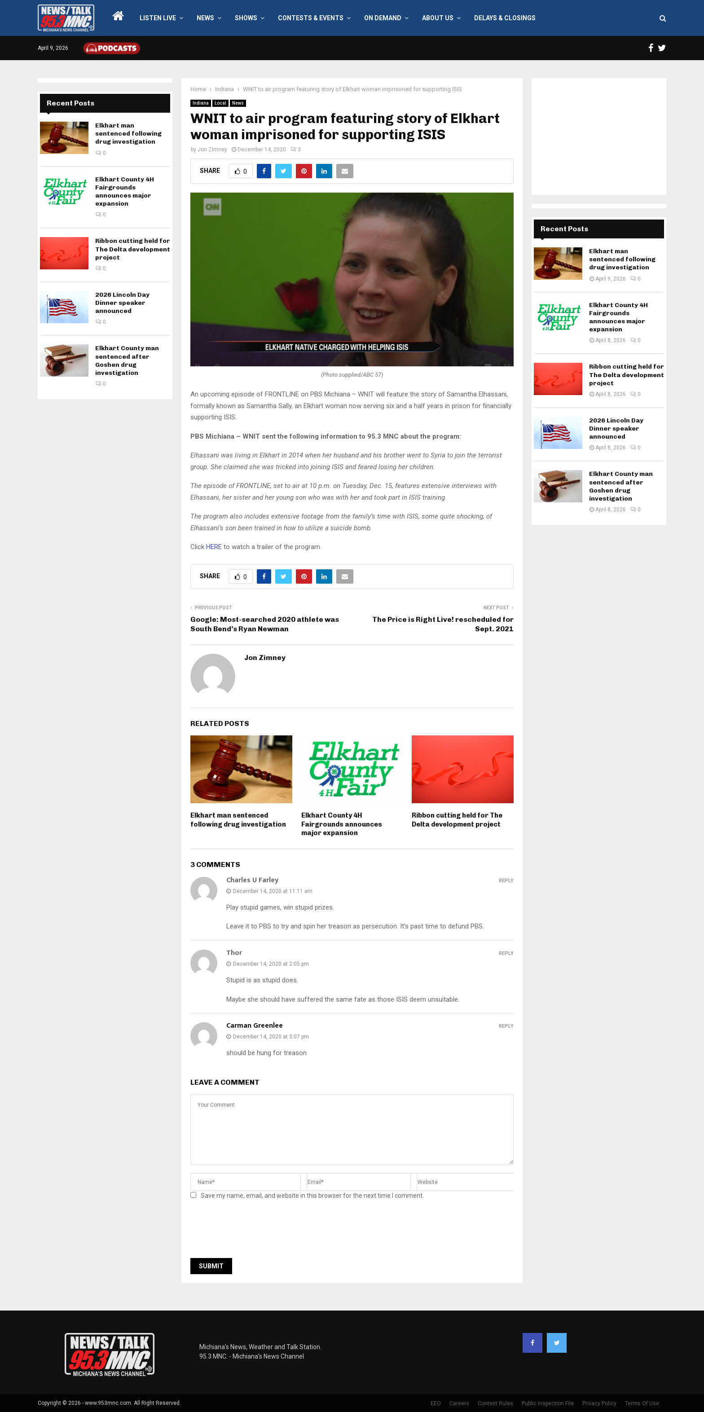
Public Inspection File (548, 1403)
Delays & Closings (505, 18)
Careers (459, 1403)
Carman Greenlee (254, 1025)
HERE (214, 547)
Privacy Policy (599, 1403)
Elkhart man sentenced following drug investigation (238, 819)
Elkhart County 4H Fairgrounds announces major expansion (341, 824)
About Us (437, 18)
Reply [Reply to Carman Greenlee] (506, 1026)
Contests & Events (310, 18)
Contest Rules (495, 1403)
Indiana (201, 103)
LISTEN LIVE (158, 18)
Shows (246, 18)
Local (220, 103)
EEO (436, 1403)
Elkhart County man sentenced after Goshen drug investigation (127, 360)
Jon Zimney (212, 149)
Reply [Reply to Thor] (506, 953)
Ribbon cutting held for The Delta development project (457, 819)
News (205, 18)
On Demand (382, 18)
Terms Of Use (642, 1403)
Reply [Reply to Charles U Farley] (506, 880)
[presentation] (258, 1231)
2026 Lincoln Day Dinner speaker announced (122, 303)
